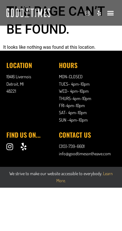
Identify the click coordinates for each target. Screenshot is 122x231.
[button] (110, 12)
